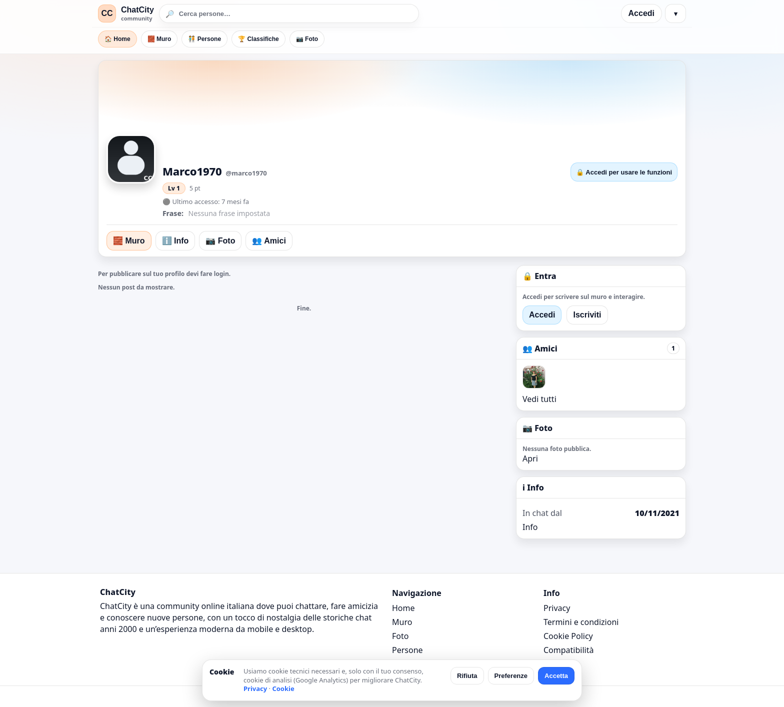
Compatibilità (569, 650)
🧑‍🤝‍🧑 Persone (204, 39)
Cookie (283, 688)
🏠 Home (117, 39)
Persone (407, 650)
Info (530, 527)
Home (403, 608)
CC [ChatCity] (106, 13)
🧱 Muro (160, 39)
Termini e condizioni (581, 622)
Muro (402, 622)
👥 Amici (269, 240)
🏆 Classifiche (258, 39)
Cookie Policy (568, 636)
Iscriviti (587, 314)
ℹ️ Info (175, 240)
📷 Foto (307, 39)
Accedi (641, 13)
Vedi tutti (539, 399)
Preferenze (511, 676)
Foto (400, 636)
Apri (530, 458)
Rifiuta (467, 676)
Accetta (556, 676)
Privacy (557, 608)
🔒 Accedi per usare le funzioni (624, 172)
